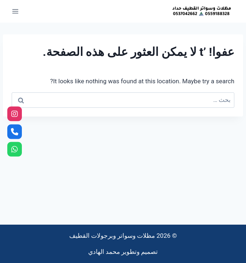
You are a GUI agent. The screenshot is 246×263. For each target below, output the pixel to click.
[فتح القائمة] (15, 11)
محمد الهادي (104, 251)
